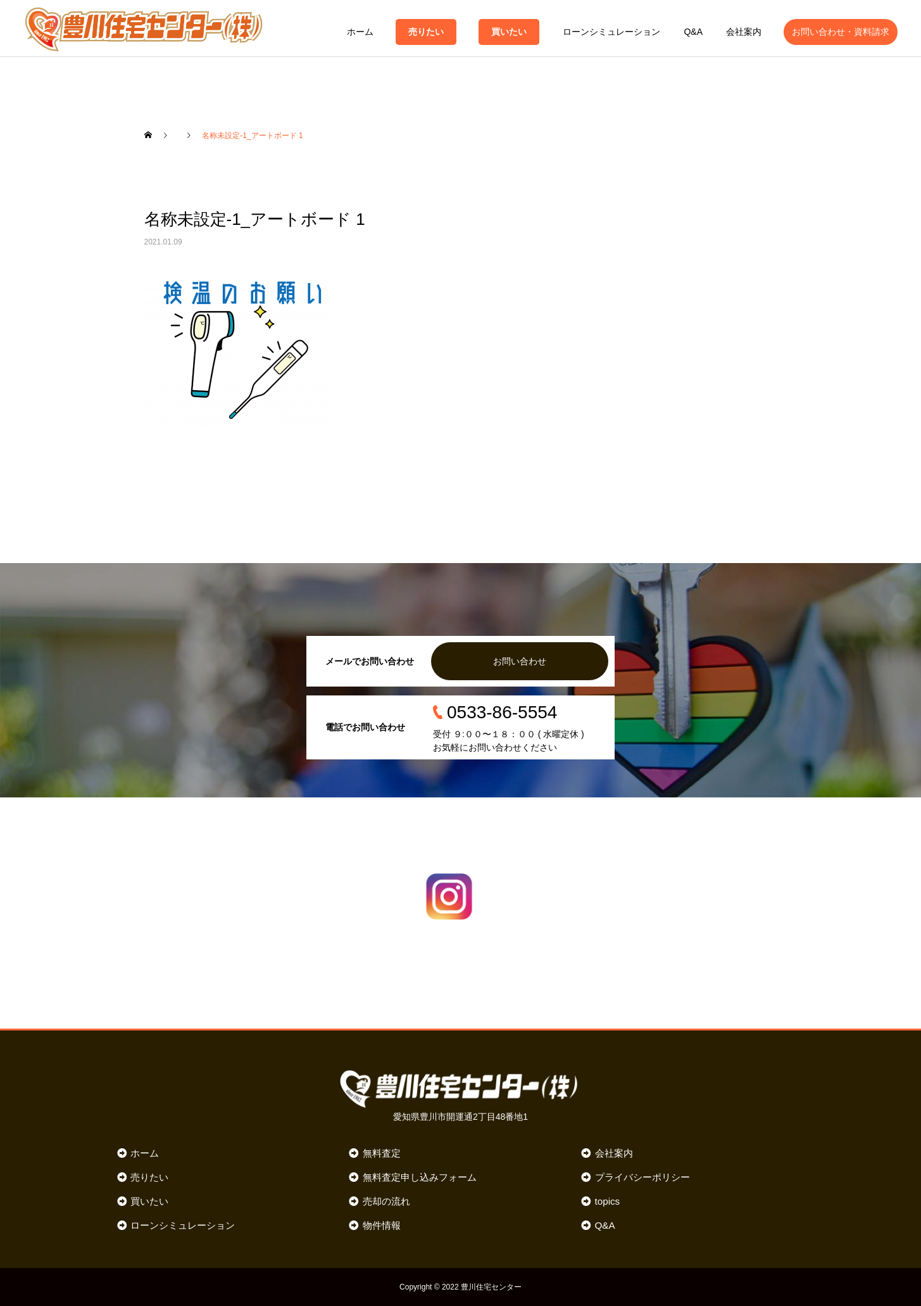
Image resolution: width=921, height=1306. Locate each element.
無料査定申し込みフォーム (420, 1177)
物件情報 (382, 1225)
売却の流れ (386, 1201)
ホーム (360, 32)
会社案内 (743, 32)
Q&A (693, 32)
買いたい (509, 32)
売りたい (426, 32)
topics (607, 1201)
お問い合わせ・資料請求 (840, 32)
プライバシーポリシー (642, 1177)
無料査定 (382, 1153)
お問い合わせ (519, 661)
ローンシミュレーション (611, 32)
